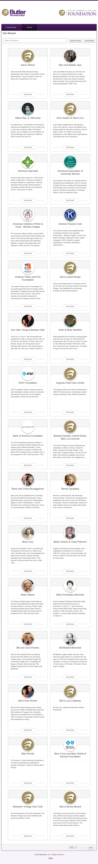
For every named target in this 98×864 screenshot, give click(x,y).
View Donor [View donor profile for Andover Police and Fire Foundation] (28, 306)
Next (90, 847)
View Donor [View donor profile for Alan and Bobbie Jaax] (70, 94)
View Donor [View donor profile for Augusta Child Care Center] (70, 412)
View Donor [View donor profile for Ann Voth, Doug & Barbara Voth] (28, 359)
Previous (82, 847)
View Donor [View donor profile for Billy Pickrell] (28, 783)
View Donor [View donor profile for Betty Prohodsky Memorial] (70, 624)
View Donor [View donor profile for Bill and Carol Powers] (28, 677)
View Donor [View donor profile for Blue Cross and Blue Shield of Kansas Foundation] (70, 783)
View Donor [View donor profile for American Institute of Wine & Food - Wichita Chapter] (28, 253)
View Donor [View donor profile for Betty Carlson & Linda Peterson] (70, 571)
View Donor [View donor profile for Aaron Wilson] (28, 94)
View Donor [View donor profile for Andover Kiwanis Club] (70, 253)
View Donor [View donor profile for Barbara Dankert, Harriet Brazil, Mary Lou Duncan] (70, 465)
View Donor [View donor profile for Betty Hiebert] (28, 624)
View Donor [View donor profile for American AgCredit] (28, 200)
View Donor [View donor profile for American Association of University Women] (70, 200)
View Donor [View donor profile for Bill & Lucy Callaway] (70, 730)
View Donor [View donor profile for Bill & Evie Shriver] (28, 730)
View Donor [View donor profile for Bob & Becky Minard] (70, 836)
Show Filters (89, 40)
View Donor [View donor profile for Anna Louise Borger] (70, 306)
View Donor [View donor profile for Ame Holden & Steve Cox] (70, 147)
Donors (29, 27)
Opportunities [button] (11, 27)
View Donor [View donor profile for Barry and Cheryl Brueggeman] (28, 518)
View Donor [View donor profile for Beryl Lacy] (28, 571)
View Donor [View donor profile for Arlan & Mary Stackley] (70, 359)
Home (50, 858)
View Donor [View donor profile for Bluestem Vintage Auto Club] (28, 836)
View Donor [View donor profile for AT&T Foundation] (28, 412)
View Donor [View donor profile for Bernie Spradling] (70, 518)
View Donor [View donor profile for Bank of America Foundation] (28, 465)
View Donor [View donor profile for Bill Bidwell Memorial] (70, 677)
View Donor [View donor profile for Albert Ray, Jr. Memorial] (28, 147)
